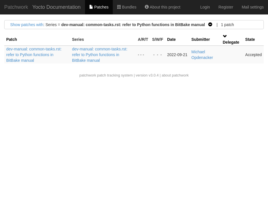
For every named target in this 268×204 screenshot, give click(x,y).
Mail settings (253, 7)
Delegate (231, 42)
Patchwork (16, 7)
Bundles (126, 7)
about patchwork (175, 75)
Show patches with (26, 24)
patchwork (87, 75)
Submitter (201, 39)
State (250, 39)
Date (171, 39)
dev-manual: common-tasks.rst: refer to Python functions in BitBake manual (33, 55)
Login (205, 7)
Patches (99, 7)
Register (225, 7)
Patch (11, 39)
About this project (162, 7)
